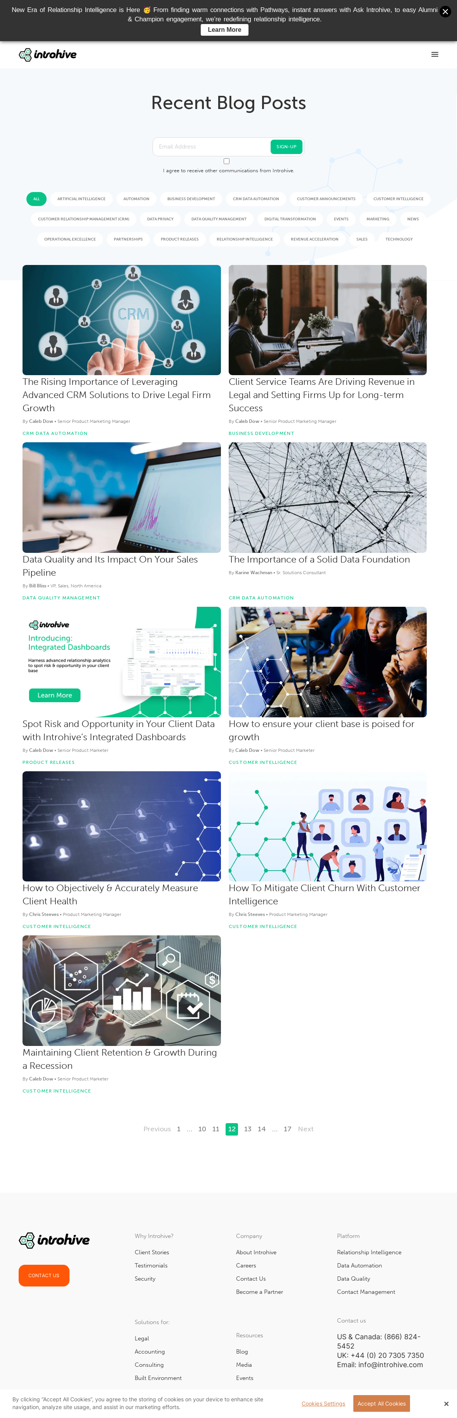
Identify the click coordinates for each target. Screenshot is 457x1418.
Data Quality (353, 1278)
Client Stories (152, 1252)
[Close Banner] (446, 1403)
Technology (399, 239)
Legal (142, 1338)
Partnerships (128, 239)
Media (244, 1364)
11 (215, 1129)
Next (306, 1129)
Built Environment (158, 1378)
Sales (362, 239)
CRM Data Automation (256, 199)
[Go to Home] (48, 54)
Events (341, 219)
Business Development (191, 199)
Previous (157, 1129)
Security (145, 1278)
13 (248, 1129)
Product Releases (180, 239)
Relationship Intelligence (245, 239)
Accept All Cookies (382, 1403)
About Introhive (256, 1252)
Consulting (149, 1364)
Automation (136, 199)
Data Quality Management (219, 219)
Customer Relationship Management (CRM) (83, 219)
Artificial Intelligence (81, 199)
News (413, 219)
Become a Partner (259, 1291)
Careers (246, 1265)
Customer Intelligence (399, 199)
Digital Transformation (290, 219)
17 (288, 1129)
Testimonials (151, 1265)
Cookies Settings (323, 1403)
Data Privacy (160, 219)
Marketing (378, 219)
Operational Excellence (70, 239)
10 (202, 1129)
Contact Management (366, 1291)
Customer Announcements (326, 199)
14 (262, 1129)
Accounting (150, 1351)
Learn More (224, 29)
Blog (242, 1351)
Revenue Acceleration (315, 239)
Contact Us (44, 1275)
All (36, 199)
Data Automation (359, 1265)
